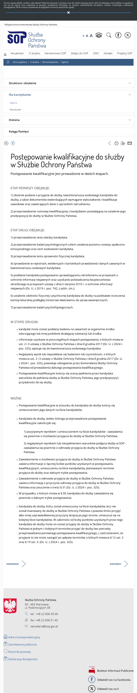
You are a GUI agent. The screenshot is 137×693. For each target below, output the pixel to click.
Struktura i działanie (22, 83)
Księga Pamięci (19, 131)
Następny (116, 564)
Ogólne (64, 62)
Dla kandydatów (50, 62)
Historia (14, 120)
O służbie (34, 62)
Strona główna (20, 62)
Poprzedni (12, 564)
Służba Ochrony (29, 37)
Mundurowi (15, 109)
